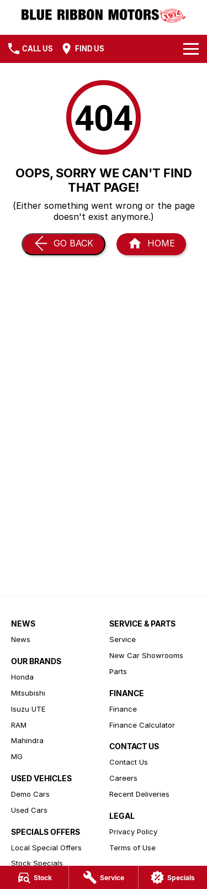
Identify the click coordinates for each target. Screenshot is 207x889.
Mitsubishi (28, 692)
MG (17, 756)
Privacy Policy (133, 831)
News (20, 639)
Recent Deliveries (139, 794)
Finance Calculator (142, 724)
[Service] (103, 877)
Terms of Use (132, 847)
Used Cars (29, 810)
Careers (123, 778)
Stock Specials (37, 863)
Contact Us (128, 762)
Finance (123, 708)
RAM (18, 724)
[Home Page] (151, 244)
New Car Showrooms (146, 655)
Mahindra (27, 740)
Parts (118, 671)
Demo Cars (30, 794)
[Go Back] (63, 244)
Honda (22, 676)
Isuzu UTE (28, 708)
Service (122, 639)
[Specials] (173, 877)
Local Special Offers (46, 847)
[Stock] (34, 877)
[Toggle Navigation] (191, 48)
